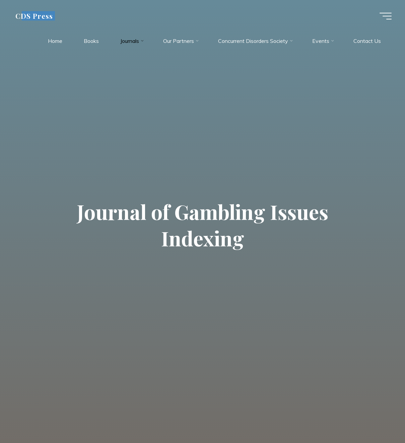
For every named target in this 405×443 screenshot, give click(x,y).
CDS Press (34, 15)
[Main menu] (386, 16)
